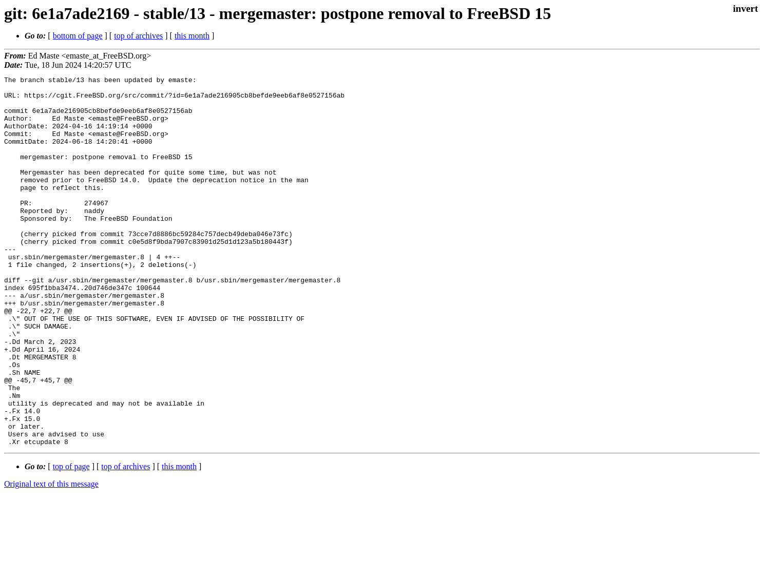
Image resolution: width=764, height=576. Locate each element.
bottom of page (78, 35)
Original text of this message (51, 557)
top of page (71, 540)
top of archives (138, 35)
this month (192, 35)
